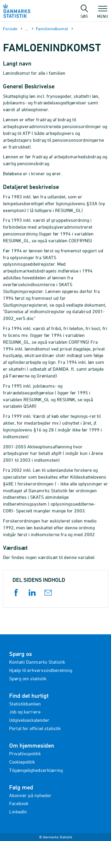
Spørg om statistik (27, 678)
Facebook (18, 803)
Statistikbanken (25, 703)
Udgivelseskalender (29, 720)
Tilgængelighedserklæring (36, 770)
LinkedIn (18, 811)
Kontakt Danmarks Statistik (37, 662)
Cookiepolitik (22, 761)
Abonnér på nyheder (30, 795)
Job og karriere (25, 711)
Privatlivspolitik (25, 753)
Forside (10, 28)
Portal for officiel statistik (35, 728)
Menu (102, 13)
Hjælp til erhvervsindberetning (40, 670)
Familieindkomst (52, 28)
